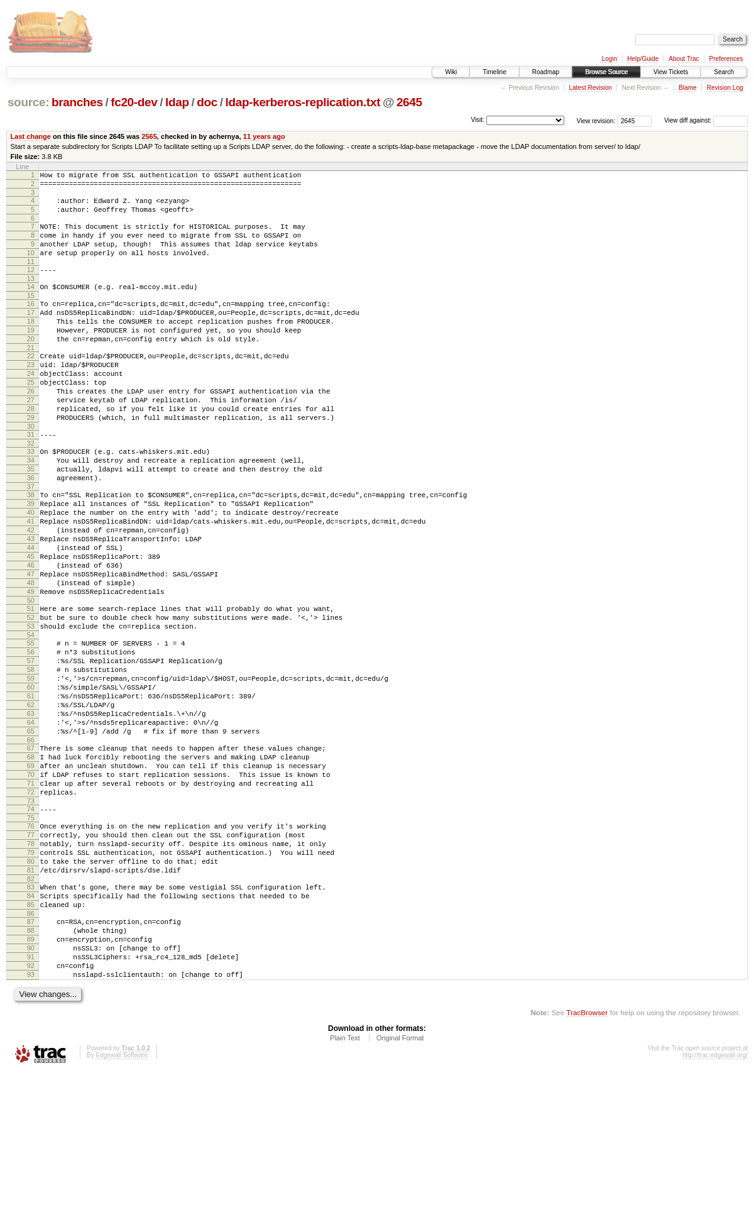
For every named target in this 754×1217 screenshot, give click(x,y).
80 (31, 984)
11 (31, 276)
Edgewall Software (122, 1200)
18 (31, 344)
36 (31, 528)
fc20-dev (134, 102)
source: (28, 102)
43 (31, 601)
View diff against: (706, 120)
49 (31, 665)
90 (31, 1085)
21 (31, 376)
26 (31, 427)
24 (31, 405)
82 (31, 1005)
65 (31, 831)
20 (31, 365)
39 (31, 558)
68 (31, 860)
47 (31, 643)
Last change (31, 136)
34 (31, 507)
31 (31, 478)
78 (31, 962)
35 (31, 518)
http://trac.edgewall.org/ (715, 1200)
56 (31, 735)
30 (31, 469)
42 (31, 590)
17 (31, 333)
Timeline (494, 72)
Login (609, 58)
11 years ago (264, 136)
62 (31, 799)
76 (31, 941)
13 (31, 295)
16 (31, 322)
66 (31, 841)
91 (31, 1096)
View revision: (596, 120)
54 (31, 716)
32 (31, 488)
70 (31, 882)
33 (31, 496)
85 (31, 1034)
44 (31, 611)
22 (31, 384)
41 (31, 579)
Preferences (726, 58)
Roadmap (545, 72)
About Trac (684, 58)
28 (31, 448)
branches (77, 102)
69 (31, 871)
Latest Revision (590, 87)
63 (31, 809)
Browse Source (606, 72)
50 (31, 676)
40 (31, 569)
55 (31, 724)
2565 (149, 136)
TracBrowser (587, 1158)
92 (31, 1107)
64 (31, 820)
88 (31, 1064)
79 (31, 973)
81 (31, 994)
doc (207, 102)
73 (31, 914)
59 (31, 767)
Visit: (477, 119)
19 (31, 354)
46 (31, 633)
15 (31, 314)
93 (31, 1117)
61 (31, 788)
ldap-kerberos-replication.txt (303, 102)
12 (31, 285)
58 (31, 756)
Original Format (400, 1183)
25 (31, 416)
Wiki (451, 72)
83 (31, 1013)
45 (31, 622)
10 (31, 266)
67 (31, 850)
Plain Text (345, 1183)
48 (31, 654)
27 (31, 437)
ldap (177, 102)
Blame (687, 87)
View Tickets (670, 72)
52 (31, 694)
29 (31, 459)
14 (31, 303)
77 (31, 951)
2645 (409, 102)
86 (31, 1045)
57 (31, 745)
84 (31, 1024)
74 (31, 922)
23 (31, 395)
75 (31, 933)
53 (31, 705)
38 (31, 547)
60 (31, 777)
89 (31, 1075)
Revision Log (725, 87)
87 (31, 1053)
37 (31, 539)
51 (31, 684)
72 (31, 903)
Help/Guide (642, 58)
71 (31, 892)
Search (724, 72)
